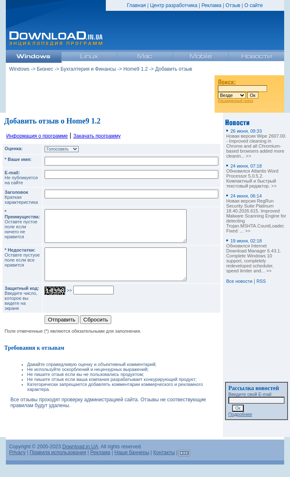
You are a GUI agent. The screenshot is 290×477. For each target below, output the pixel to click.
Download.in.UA (80, 459)
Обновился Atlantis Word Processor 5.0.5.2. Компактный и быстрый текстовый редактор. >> (252, 175)
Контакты (164, 465)
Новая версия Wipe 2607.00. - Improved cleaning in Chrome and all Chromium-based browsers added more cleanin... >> (256, 143)
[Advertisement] (110, 91)
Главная (136, 5)
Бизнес (45, 69)
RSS (261, 281)
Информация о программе (37, 136)
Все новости (239, 281)
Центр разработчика (174, 5)
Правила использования (58, 465)
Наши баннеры (132, 465)
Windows (19, 69)
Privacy (17, 465)
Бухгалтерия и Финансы (88, 69)
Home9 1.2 (135, 69)
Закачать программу (97, 136)
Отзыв (232, 5)
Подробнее (240, 414)
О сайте (253, 5)
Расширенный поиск (235, 101)
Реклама (211, 5)
